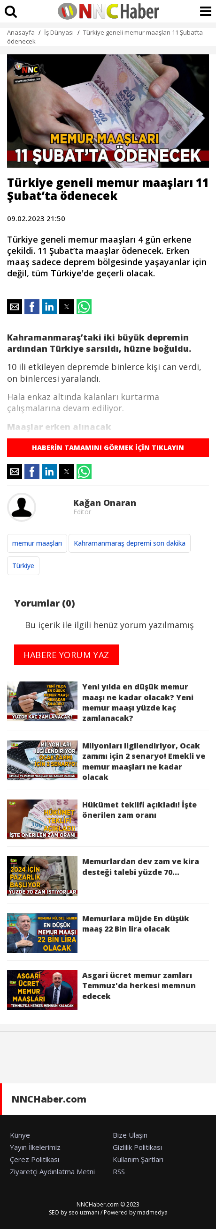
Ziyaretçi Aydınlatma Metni (52, 1171)
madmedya (152, 1212)
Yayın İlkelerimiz (35, 1147)
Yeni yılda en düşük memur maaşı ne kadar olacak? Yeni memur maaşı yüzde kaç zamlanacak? (100, 702)
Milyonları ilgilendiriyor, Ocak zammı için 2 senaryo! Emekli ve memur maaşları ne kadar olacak (106, 761)
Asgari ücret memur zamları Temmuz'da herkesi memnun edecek (101, 990)
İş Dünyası (59, 32)
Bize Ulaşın (130, 1135)
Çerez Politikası (34, 1159)
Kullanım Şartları (138, 1159)
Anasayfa (21, 32)
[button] (14, 306)
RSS (119, 1171)
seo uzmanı (84, 1212)
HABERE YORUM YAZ (66, 654)
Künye (20, 1135)
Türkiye (23, 565)
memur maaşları (37, 543)
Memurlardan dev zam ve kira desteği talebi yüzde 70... (103, 876)
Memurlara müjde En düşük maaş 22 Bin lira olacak (98, 933)
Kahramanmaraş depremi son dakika (129, 543)
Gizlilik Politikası (137, 1147)
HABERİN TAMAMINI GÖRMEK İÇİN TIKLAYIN (108, 447)
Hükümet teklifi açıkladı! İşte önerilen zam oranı (102, 819)
